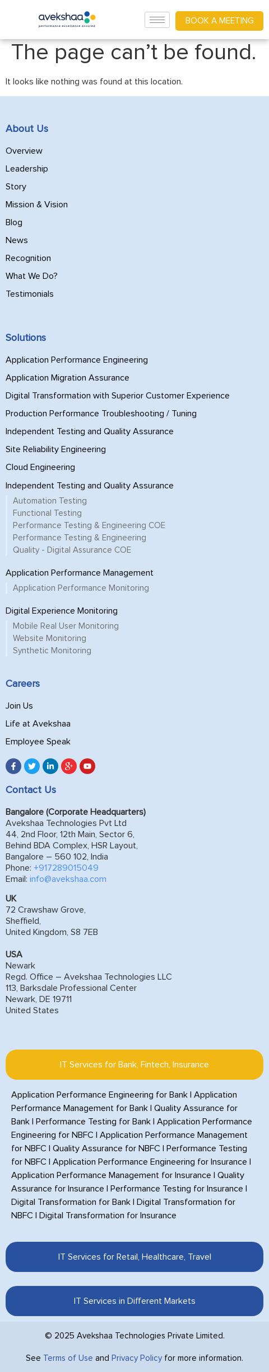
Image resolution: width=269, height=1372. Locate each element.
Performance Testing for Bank (93, 1121)
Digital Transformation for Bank (71, 1202)
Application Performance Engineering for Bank (99, 1094)
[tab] (134, 1065)
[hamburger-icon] (157, 20)
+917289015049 (66, 867)
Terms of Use (68, 1358)
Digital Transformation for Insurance (108, 1215)
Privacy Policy (137, 1358)
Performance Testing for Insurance (176, 1188)
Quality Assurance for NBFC (106, 1148)
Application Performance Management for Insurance (111, 1175)
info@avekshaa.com (68, 879)
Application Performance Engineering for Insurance (150, 1161)
